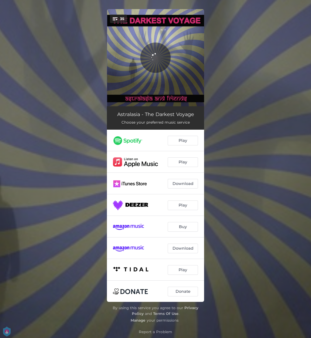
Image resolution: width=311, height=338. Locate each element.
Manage (138, 320)
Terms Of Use (166, 313)
